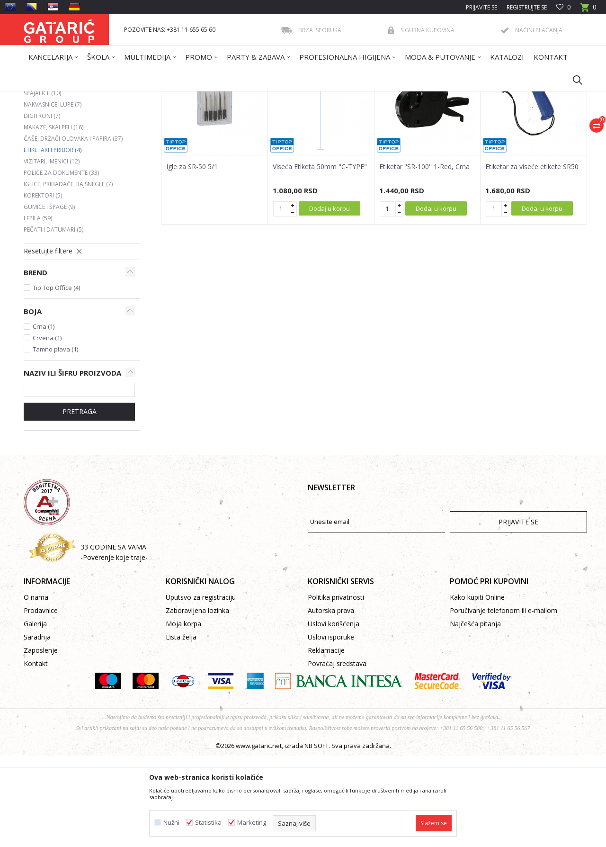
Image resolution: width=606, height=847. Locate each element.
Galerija (35, 715)
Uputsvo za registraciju (201, 688)
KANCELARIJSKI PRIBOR (202, 97)
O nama (36, 688)
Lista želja (181, 728)
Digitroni (42, 207)
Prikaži (452, 131)
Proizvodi (117, 97)
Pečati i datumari (53, 321)
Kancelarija (151, 97)
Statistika (208, 822)
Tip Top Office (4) (56, 379)
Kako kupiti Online (477, 688)
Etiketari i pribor (52, 241)
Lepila (38, 310)
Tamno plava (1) (55, 440)
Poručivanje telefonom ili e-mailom (503, 701)
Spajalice (42, 184)
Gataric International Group (61, 97)
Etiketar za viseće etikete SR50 (532, 258)
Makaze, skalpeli (53, 219)
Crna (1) (43, 418)
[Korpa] (588, 10)
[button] (572, 79)
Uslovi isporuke (331, 728)
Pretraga (79, 502)
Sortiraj (351, 131)
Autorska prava (331, 701)
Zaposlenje (41, 741)
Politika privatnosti (336, 688)
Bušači (39, 162)
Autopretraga (307, 131)
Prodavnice (41, 701)
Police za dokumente (61, 264)
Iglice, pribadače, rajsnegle (68, 275)
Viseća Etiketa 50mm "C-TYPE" (320, 258)
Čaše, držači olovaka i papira (73, 230)
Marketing (251, 822)
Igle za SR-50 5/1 (192, 258)
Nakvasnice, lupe (52, 196)
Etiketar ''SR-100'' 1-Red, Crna (424, 258)
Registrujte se (527, 7)
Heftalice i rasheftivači (64, 173)
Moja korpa (183, 715)
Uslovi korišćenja (333, 715)
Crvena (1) (47, 429)
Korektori (43, 287)
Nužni (171, 822)
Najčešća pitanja (475, 715)
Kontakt (36, 754)
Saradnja (37, 728)
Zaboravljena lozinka (197, 701)
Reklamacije (326, 741)
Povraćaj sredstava (337, 754)
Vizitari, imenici (52, 253)
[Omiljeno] (563, 7)
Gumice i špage (49, 298)
